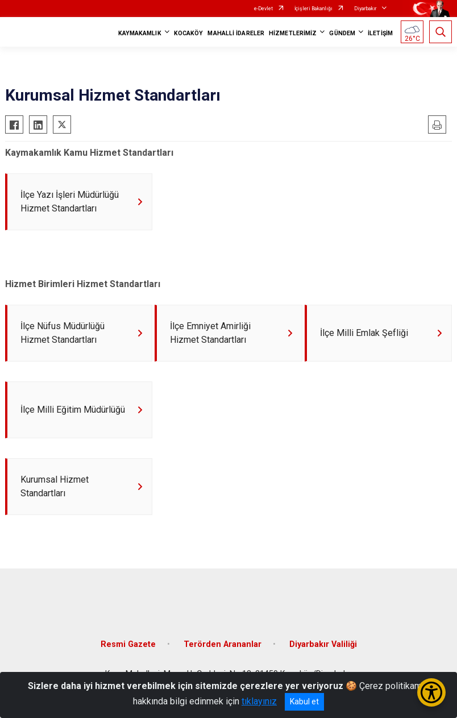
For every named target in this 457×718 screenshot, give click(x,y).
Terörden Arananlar (222, 645)
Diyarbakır (365, 8)
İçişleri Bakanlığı (313, 8)
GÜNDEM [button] (342, 33)
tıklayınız (259, 701)
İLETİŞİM (380, 33)
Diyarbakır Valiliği (323, 645)
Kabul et (304, 701)
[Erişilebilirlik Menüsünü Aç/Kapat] (431, 692)
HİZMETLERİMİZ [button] (293, 33)
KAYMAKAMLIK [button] (139, 33)
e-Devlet (263, 8)
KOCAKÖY (188, 33)
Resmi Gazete (128, 645)
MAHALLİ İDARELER (235, 33)
